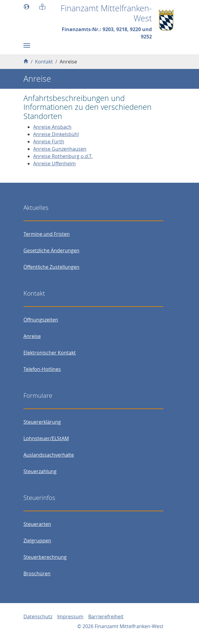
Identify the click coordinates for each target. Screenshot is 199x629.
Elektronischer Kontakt (49, 352)
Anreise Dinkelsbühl (56, 134)
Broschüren (37, 573)
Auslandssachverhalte (48, 454)
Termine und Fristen (46, 234)
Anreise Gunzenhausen (59, 149)
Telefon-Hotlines (42, 369)
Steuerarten (37, 524)
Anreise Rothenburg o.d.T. (63, 156)
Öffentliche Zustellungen (51, 267)
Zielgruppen (37, 540)
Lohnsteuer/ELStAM (46, 438)
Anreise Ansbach (52, 127)
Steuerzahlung (40, 471)
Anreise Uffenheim (54, 163)
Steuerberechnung (45, 557)
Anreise (32, 336)
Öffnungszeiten (40, 319)
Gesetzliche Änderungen (51, 250)
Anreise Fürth (48, 141)
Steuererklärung (42, 422)
